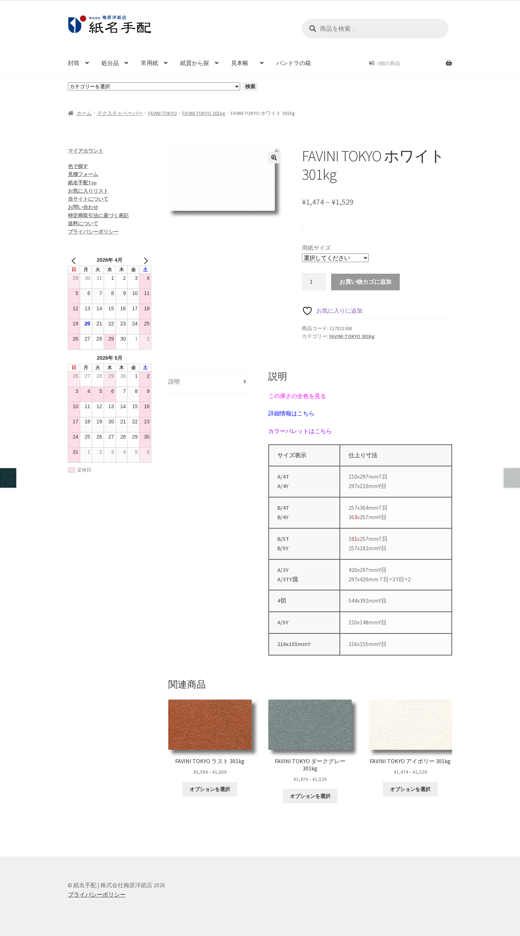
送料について (83, 223)
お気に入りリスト (88, 191)
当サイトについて (88, 199)
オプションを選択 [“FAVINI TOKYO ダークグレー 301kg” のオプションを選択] (310, 796)
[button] (274, 157)
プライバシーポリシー (93, 231)
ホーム (84, 113)
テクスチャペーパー (120, 113)
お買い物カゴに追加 (365, 281)
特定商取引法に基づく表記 (98, 215)
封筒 (73, 63)
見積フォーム (83, 174)
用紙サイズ (316, 247)
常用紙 (149, 63)
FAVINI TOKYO (162, 113)
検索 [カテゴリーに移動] (250, 86)
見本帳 (242, 63)
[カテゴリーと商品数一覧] (154, 86)
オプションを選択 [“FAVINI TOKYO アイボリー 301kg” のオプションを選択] (410, 789)
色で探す (78, 166)
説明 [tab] (174, 381)
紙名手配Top (82, 182)
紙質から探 (194, 63)
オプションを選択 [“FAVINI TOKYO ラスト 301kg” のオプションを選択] (210, 789)
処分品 (110, 63)
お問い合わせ (83, 207)
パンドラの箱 (293, 63)
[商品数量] (314, 282)
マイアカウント (85, 151)
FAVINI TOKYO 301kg (203, 113)
